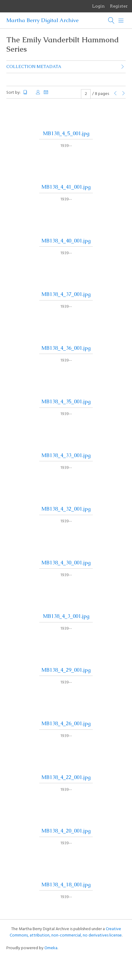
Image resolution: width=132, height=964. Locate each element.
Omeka (50, 948)
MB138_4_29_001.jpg (66, 670)
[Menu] (121, 20)
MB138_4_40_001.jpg (66, 240)
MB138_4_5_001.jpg (66, 133)
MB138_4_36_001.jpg (66, 348)
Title (28, 92)
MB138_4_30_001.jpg (66, 562)
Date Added (46, 92)
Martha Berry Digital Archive (42, 20)
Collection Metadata (33, 66)
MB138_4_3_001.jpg (66, 616)
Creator (38, 92)
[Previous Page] (115, 93)
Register (119, 6)
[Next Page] (123, 93)
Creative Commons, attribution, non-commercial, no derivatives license (66, 932)
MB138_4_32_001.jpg (66, 508)
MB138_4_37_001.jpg (66, 294)
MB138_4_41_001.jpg (66, 186)
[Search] (111, 20)
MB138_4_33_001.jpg (66, 455)
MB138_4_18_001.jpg (66, 884)
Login (98, 6)
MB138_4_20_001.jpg (66, 830)
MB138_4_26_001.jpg (66, 723)
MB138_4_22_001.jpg (66, 777)
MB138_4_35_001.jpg (66, 401)
